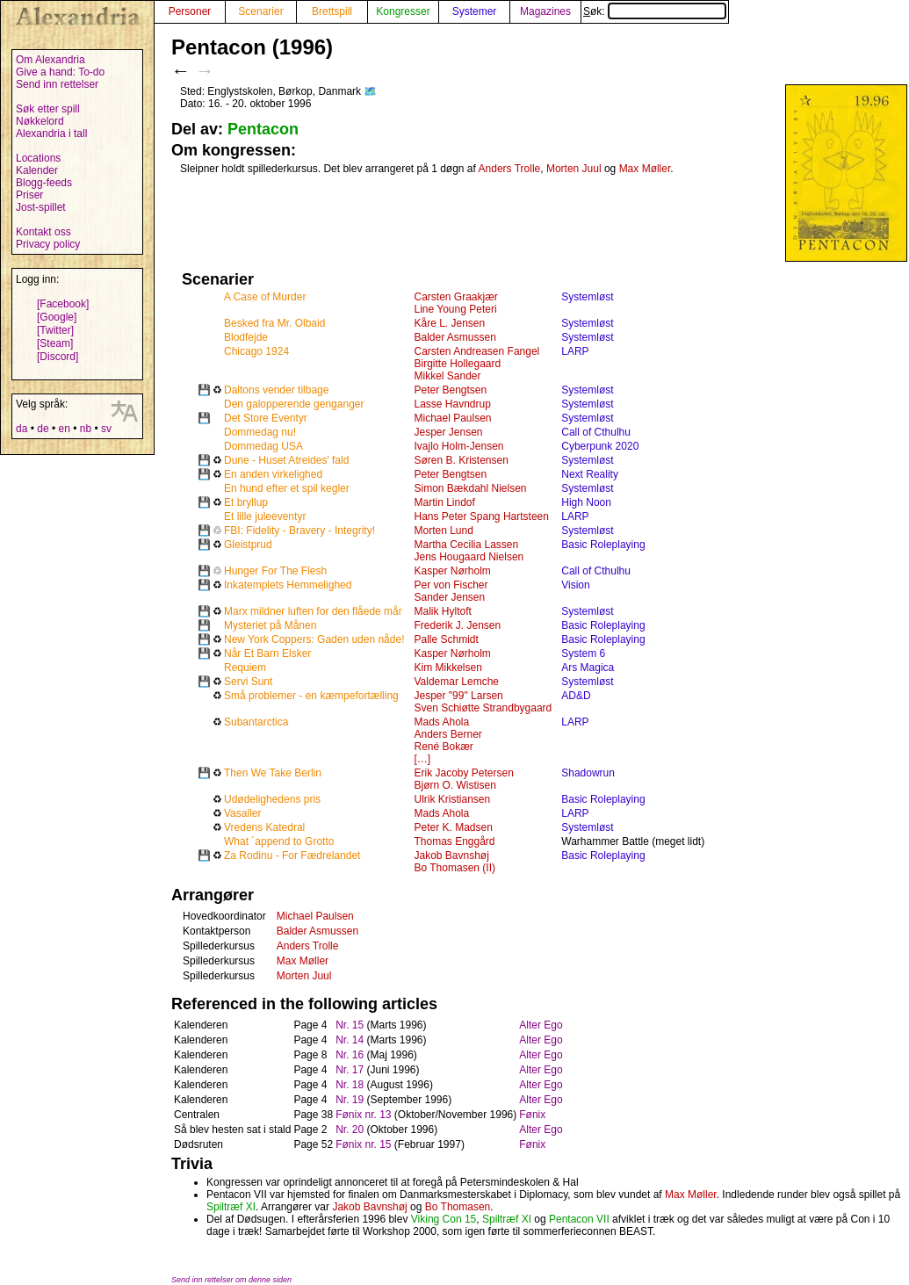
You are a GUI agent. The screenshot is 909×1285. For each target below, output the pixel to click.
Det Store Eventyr (265, 418)
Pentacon (263, 129)
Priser (29, 195)
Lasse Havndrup (452, 404)
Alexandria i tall (51, 133)
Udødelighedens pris (272, 799)
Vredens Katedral (264, 827)
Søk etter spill (48, 109)
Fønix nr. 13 (363, 1114)
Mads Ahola (441, 722)
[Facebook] (63, 304)
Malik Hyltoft (442, 611)
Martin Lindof (444, 502)
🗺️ (370, 91)
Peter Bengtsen (450, 390)
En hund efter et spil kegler (287, 488)
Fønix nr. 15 (363, 1144)
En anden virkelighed (273, 474)
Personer (190, 11)
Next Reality (589, 474)
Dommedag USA (263, 446)
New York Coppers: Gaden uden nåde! (314, 639)
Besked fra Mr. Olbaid (274, 323)
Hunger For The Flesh (275, 571)
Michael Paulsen (452, 418)
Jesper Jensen (448, 432)
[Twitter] (55, 330)
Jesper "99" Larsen (458, 695)
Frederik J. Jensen (457, 625)
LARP (574, 351)
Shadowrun (588, 773)
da (21, 428)
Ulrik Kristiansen (452, 799)
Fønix (532, 1114)
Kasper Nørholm (452, 571)
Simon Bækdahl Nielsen (470, 488)
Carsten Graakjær (455, 297)
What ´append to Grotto (279, 841)
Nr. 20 (349, 1129)
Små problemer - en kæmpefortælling (311, 695)
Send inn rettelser (57, 84)
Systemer (474, 11)
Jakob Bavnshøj (451, 855)
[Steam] (55, 343)
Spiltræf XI (231, 1207)
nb (85, 428)
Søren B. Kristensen (461, 460)
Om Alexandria (50, 60)
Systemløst (587, 297)
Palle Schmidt (446, 639)
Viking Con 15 (444, 1219)
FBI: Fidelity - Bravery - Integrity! (299, 530)
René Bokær (443, 746)
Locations (38, 158)
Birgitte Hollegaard (457, 363)
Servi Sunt (248, 681)
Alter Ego (540, 1025)
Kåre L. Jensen (449, 323)
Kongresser (402, 11)
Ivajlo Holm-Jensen (458, 446)
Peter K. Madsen (453, 827)
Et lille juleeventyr (265, 516)
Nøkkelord (40, 121)
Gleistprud (248, 544)
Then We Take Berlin (272, 773)
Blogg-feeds (44, 183)
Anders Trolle (510, 168)
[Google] (56, 317)
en (63, 428)
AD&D (575, 695)
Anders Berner (447, 734)
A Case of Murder (265, 297)
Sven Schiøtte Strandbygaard (483, 708)
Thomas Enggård (454, 841)
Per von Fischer (450, 585)
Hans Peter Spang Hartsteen (481, 516)
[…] (422, 759)
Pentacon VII (579, 1219)
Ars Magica (587, 667)
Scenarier (260, 11)
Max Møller (645, 168)
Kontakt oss (43, 232)
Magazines (545, 11)
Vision (575, 585)
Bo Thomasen (458, 1207)
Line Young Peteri (455, 309)
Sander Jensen (449, 597)
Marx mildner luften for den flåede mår (313, 611)
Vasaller (242, 813)
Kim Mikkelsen (447, 667)
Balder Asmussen (454, 337)
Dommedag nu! (260, 432)
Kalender (37, 170)
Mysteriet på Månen (270, 625)
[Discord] (57, 356)
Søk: (654, 11)
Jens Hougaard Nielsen (468, 557)
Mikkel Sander (447, 376)
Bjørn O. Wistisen (454, 785)
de (42, 428)
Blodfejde (246, 337)
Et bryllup (246, 502)
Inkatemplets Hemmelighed (287, 585)
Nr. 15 (349, 1025)
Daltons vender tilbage (276, 390)
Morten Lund (443, 530)
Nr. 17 (349, 1070)
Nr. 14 (349, 1040)
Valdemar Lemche (456, 681)
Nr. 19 (349, 1100)
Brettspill (332, 11)
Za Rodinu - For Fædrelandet (292, 855)
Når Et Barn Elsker (267, 653)
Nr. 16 (349, 1055)
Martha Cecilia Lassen (466, 544)
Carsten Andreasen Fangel (476, 351)
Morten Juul (574, 168)
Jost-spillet (41, 207)
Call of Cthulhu (596, 432)
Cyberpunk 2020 (599, 446)
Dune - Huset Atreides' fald (286, 460)
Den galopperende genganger (294, 404)
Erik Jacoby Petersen (463, 773)
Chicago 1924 (256, 351)
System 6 (583, 653)
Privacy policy (48, 244)
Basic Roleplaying (603, 544)
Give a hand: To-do (60, 72)
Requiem (245, 667)
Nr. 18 (349, 1085)
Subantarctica (256, 722)
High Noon (586, 502)
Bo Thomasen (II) (454, 868)
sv (106, 428)
